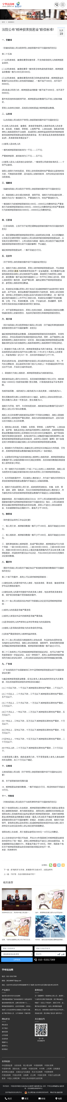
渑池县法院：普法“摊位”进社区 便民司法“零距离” (50, 1013)
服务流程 (5, 1032)
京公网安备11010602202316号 (36, 1092)
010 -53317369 (46, 959)
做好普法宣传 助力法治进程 (11, 996)
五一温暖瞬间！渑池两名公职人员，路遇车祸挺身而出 (50, 996)
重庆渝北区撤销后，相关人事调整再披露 (48, 1006)
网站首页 (5, 1025)
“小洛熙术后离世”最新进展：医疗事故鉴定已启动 (50, 999)
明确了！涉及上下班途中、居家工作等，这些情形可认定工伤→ (50, 1003)
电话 (8, 1098)
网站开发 (53, 1092)
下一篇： (28, 870)
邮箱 (41, 1098)
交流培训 (5, 1039)
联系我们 (5, 1049)
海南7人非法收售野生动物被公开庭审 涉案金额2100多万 (17, 1010)
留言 (25, 1098)
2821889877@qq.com (13, 981)
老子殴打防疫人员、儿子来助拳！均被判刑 (16, 1013)
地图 (58, 1098)
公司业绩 (5, 1035)
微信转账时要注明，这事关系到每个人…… (16, 1003)
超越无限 (60, 1092)
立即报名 (16, 960)
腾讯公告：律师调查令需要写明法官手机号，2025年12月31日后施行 (50, 1010)
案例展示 (11, 22)
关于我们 (5, 1028)
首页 (3, 22)
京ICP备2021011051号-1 (13, 1092)
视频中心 (5, 1042)
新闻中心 (5, 1046)
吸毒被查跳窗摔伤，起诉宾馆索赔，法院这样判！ (17, 1006)
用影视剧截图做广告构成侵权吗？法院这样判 (17, 999)
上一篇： (20, 874)
